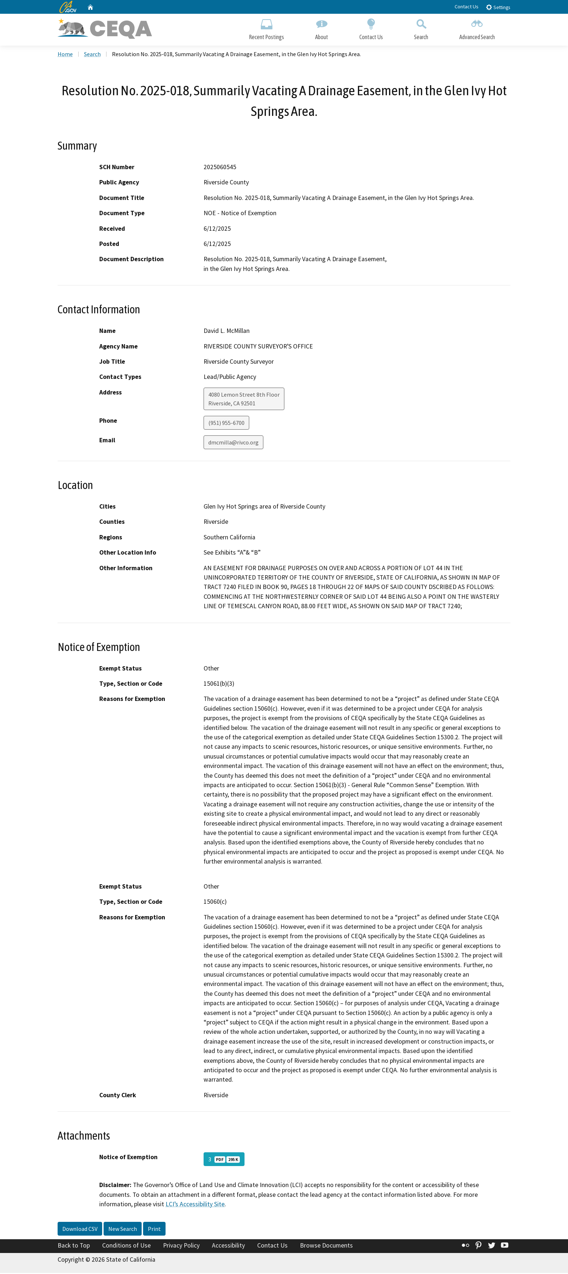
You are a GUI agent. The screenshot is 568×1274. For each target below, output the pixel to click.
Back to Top (74, 1246)
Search (421, 28)
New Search (122, 1229)
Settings (498, 7)
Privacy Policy (181, 1246)
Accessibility (228, 1246)
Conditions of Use (126, 1246)
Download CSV (79, 1229)
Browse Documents (326, 1246)
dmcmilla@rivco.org (233, 443)
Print (154, 1229)
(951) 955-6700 (226, 423)
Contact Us (467, 6)
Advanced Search (477, 28)
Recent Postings (266, 28)
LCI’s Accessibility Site (195, 1205)
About (321, 28)
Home (65, 54)
